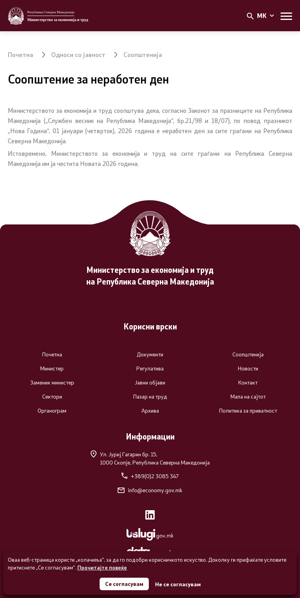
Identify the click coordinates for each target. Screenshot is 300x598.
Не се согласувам (178, 584)
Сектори (52, 396)
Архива (150, 410)
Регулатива (150, 368)
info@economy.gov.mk (150, 490)
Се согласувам (124, 583)
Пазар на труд (150, 396)
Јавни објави (150, 382)
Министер (52, 368)
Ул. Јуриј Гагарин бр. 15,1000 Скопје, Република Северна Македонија (150, 458)
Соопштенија (142, 54)
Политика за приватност (248, 410)
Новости (248, 368)
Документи (150, 354)
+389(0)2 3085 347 (150, 476)
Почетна (20, 54)
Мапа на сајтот (248, 396)
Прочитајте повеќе (102, 567)
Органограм (52, 410)
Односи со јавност (78, 54)
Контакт (247, 382)
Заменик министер (52, 382)
